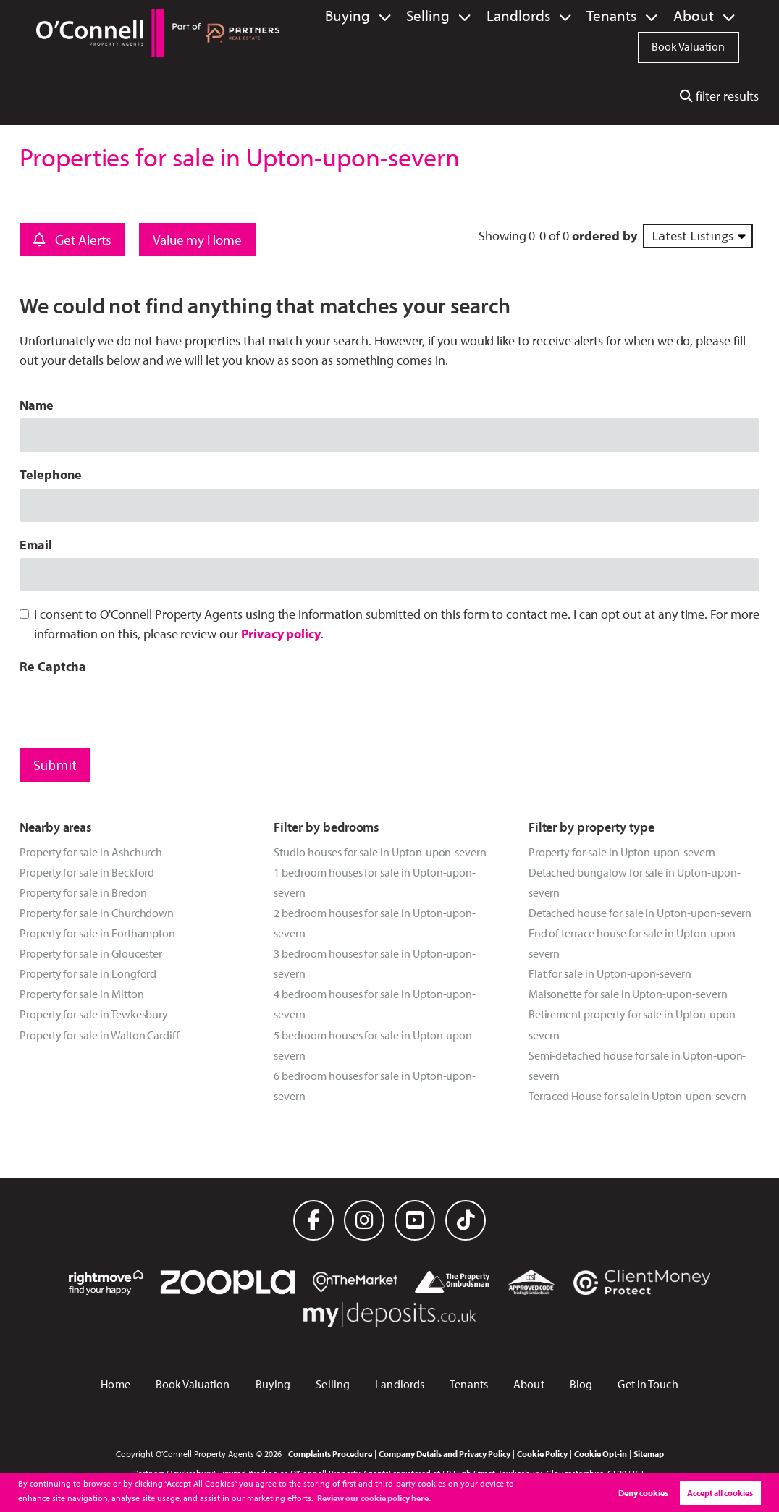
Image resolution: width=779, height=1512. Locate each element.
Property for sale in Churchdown (97, 912)
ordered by (604, 235)
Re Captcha (53, 666)
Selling (470, 16)
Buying (400, 16)
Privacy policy (281, 633)
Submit (55, 765)
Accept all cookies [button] (720, 1492)
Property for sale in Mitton (82, 994)
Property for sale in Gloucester (91, 953)
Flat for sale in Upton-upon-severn (610, 973)
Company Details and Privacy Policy (444, 1453)
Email (36, 544)
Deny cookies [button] (643, 1492)
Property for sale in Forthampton (97, 933)
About (698, 16)
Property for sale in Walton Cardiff (100, 1035)
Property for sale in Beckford (87, 872)
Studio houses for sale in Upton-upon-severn (380, 852)
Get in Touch (648, 1384)
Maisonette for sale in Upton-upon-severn (628, 994)
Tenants (628, 16)
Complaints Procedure (330, 1453)
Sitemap (648, 1453)
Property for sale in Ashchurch (91, 852)
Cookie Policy (542, 1453)
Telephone (51, 474)
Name (37, 405)
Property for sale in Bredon (83, 892)
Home (115, 1384)
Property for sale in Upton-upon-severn (622, 852)
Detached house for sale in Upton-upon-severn (640, 912)
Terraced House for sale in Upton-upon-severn (638, 1096)
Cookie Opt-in (600, 1453)
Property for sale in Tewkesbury (94, 1014)
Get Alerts (72, 239)
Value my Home (197, 239)
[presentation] (130, 708)
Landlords (548, 16)
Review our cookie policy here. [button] (374, 1497)
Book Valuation (688, 45)
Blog (581, 1384)
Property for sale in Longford (88, 973)
